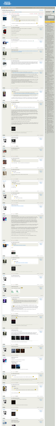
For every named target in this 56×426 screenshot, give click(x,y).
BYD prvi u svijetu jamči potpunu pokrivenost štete (50, 127)
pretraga (53, 7)
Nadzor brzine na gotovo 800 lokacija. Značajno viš (50, 36)
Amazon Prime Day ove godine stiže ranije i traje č (50, 109)
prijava (33, 7)
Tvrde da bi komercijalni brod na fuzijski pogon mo (50, 102)
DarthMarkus (5, 27)
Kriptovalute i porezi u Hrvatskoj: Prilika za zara (50, 115)
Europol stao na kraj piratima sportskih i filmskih (50, 106)
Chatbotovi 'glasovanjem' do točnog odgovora (50, 30)
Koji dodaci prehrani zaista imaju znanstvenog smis (50, 41)
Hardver (9, 7)
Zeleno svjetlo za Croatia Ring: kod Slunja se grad (50, 47)
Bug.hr (3, 7)
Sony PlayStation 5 (49, 76)
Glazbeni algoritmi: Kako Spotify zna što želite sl (50, 71)
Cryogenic (4, 215)
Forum (6, 7)
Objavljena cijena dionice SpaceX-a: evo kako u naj (50, 87)
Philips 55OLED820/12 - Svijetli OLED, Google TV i (50, 26)
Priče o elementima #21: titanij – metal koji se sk (50, 67)
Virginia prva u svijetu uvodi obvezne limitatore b (50, 39)
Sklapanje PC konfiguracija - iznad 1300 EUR (50, 95)
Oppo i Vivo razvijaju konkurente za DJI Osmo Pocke (50, 97)
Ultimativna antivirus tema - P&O (50, 133)
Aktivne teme (47, 21)
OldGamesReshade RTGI (50, 81)
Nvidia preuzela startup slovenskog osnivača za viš (50, 64)
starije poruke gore (41, 13)
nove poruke (47, 7)
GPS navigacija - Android (50, 105)
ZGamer (4, 137)
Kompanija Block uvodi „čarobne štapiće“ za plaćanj (50, 94)
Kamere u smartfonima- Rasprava (50, 77)
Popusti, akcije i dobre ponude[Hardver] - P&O (50, 130)
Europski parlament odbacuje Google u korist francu (50, 89)
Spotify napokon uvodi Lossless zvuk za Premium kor (50, 117)
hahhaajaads (5, 15)
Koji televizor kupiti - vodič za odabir (50, 33)
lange (4, 420)
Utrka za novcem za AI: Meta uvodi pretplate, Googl (50, 131)
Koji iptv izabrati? (49, 40)
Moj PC (4, 25)
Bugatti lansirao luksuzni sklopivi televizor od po (50, 51)
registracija (36, 7)
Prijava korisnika (48, 14)
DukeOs (4, 384)
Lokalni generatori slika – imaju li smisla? (50, 28)
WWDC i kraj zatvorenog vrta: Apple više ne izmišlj (50, 75)
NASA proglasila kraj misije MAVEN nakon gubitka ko (50, 99)
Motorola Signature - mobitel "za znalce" (49, 125)
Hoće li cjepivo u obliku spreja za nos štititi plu (50, 29)
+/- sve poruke (31, 13)
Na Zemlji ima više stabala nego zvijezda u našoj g (50, 126)
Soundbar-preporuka (49, 72)
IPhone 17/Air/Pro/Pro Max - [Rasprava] (50, 58)
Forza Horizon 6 (49, 25)
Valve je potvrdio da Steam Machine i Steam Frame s (50, 62)
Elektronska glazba (49, 73)
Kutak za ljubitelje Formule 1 (50, 32)
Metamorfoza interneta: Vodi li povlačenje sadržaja (50, 101)
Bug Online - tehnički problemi (49, 80)
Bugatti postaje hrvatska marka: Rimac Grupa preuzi (50, 57)
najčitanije (43, 7)
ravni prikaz (35, 13)
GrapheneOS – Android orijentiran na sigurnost (50, 50)
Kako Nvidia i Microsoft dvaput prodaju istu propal (50, 70)
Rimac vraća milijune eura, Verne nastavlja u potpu (50, 35)
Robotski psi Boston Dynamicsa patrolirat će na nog (50, 119)
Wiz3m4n (4, 158)
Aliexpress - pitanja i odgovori (49, 91)
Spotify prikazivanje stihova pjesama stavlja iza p (50, 38)
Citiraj (41, 17)
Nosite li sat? (48, 82)
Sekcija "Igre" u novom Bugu (50, 123)
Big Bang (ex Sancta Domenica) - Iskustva (49, 120)
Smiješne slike (49, 100)
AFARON (4, 242)
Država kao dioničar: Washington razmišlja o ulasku (50, 24)
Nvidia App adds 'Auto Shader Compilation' (19, 245)
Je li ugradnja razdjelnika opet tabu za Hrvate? (50, 122)
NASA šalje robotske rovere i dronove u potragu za (50, 83)
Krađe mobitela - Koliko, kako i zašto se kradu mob (50, 108)
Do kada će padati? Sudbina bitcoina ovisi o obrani (50, 61)
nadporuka (41, 25)
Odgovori (41, 16)
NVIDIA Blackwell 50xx (14, 137)
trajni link (38, 25)
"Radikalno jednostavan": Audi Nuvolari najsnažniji (50, 43)
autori (50, 7)
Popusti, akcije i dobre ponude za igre (50, 113)
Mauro (4, 102)
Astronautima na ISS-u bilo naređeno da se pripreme (50, 78)
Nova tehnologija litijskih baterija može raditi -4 (50, 68)
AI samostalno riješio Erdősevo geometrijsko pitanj (50, 53)
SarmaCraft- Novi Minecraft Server (50, 112)
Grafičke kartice (13, 7)
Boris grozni (5, 297)
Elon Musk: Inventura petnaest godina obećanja (50, 65)
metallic (4, 148)
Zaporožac (4, 169)
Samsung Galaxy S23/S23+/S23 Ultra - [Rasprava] (50, 55)
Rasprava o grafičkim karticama (49, 110)
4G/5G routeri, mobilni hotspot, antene (50, 84)
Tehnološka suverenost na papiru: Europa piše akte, (50, 104)
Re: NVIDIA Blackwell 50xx (15, 15)
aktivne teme (40, 7)
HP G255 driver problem (50, 92)
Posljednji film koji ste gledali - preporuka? (50, 86)
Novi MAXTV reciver (49, 44)
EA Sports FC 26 (49, 59)
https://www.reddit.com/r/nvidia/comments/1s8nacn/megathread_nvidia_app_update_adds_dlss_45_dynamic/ (28, 72)
